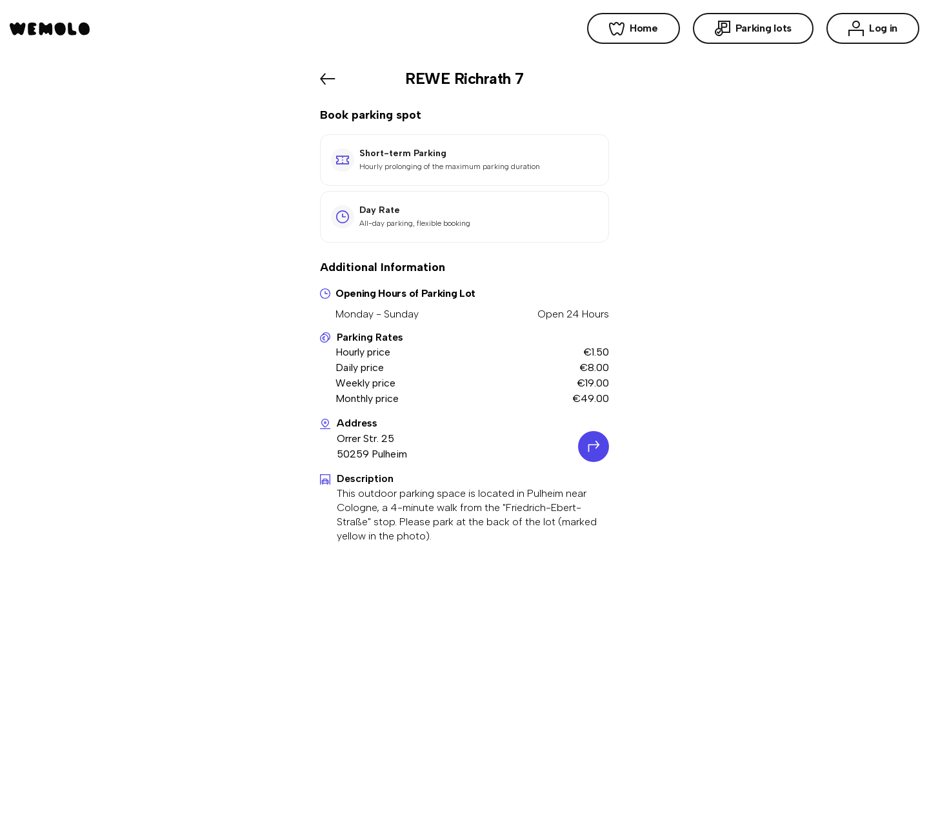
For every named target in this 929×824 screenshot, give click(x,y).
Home (633, 28)
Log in (872, 28)
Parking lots (753, 28)
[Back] (327, 78)
